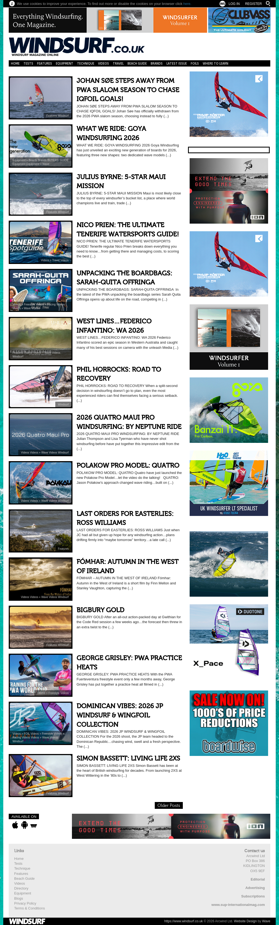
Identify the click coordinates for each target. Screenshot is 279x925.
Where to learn (215, 63)
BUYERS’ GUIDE (57, 160)
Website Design (245, 921)
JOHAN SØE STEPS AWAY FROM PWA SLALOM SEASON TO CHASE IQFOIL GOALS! (128, 90)
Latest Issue (176, 63)
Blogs (18, 898)
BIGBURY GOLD (100, 610)
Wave (46, 164)
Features (44, 63)
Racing (51, 304)
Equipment (64, 63)
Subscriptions (253, 896)
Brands (157, 63)
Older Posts (168, 805)
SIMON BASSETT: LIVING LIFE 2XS (128, 758)
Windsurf (63, 115)
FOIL (27, 733)
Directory (21, 888)
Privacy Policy (25, 903)
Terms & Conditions (29, 908)
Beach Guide (137, 63)
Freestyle (30, 304)
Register (253, 4)
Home (15, 63)
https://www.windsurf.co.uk (183, 921)
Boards (33, 160)
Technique (85, 63)
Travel (118, 63)
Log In (234, 4)
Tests (28, 63)
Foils (195, 63)
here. (187, 4)
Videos (103, 63)
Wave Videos (32, 308)
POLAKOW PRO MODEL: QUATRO (128, 465)
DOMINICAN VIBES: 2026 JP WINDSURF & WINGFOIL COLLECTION (120, 715)
